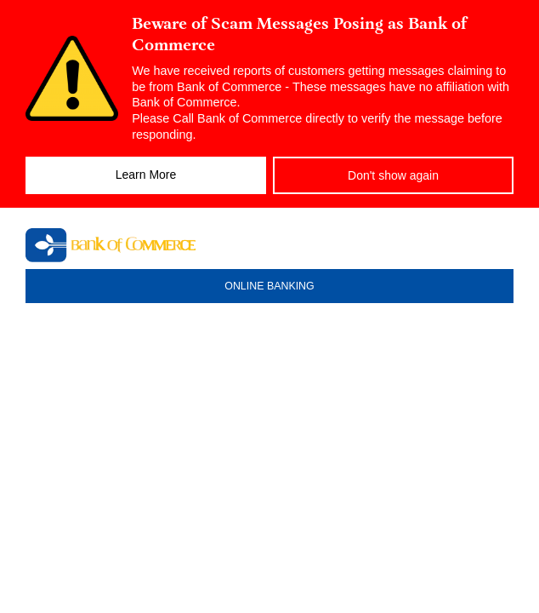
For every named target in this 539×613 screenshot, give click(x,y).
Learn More (146, 174)
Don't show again (393, 175)
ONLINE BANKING (269, 286)
